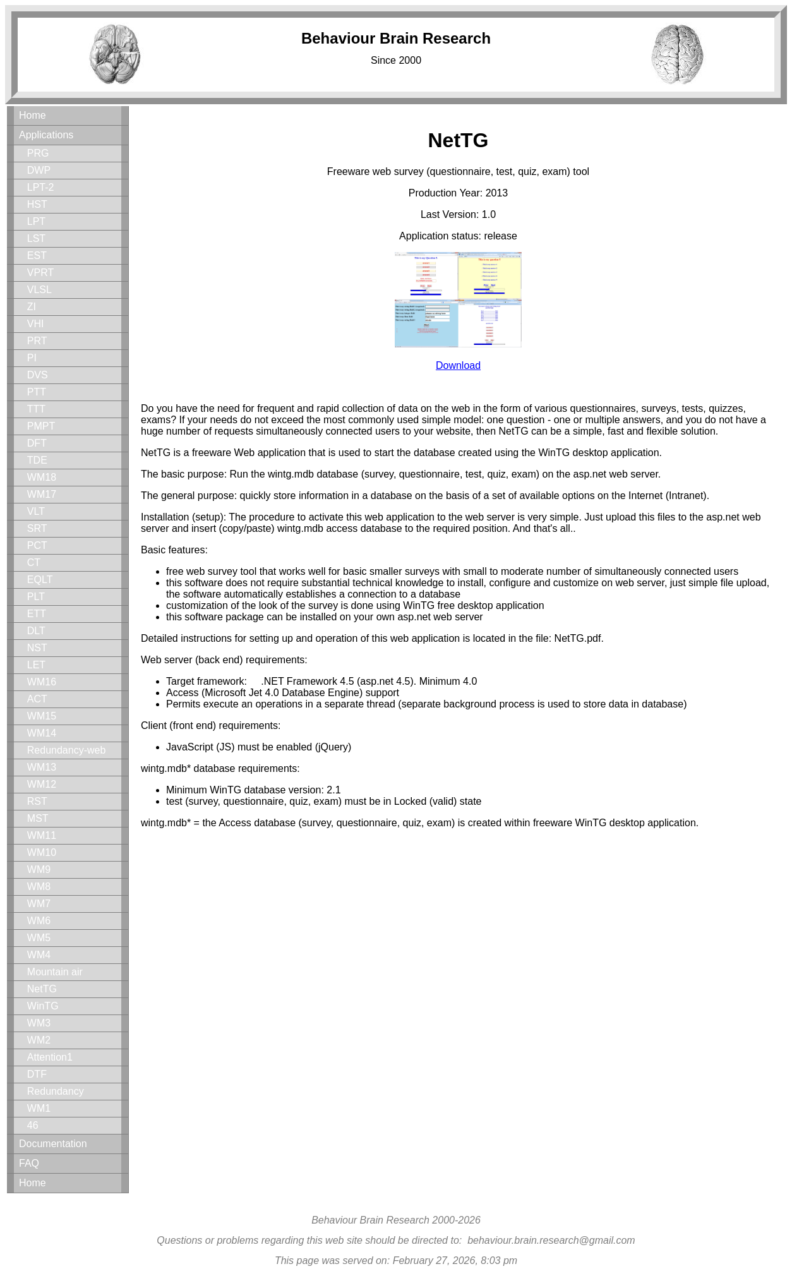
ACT (37, 699)
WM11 (41, 835)
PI (32, 357)
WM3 (39, 1023)
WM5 (39, 937)
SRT (37, 528)
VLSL (39, 289)
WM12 (41, 784)
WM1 (39, 1108)
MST (38, 818)
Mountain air (55, 971)
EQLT (40, 579)
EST (37, 255)
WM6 (39, 920)
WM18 (41, 477)
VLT (36, 511)
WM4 (39, 954)
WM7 (39, 903)
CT (33, 562)
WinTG (43, 1006)
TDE (37, 460)
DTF (37, 1074)
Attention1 (50, 1057)
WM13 (41, 767)
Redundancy (55, 1091)
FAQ (29, 1163)
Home (32, 115)
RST (37, 801)
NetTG (42, 989)
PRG (38, 153)
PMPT (41, 426)
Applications (46, 134)
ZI (31, 306)
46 (33, 1125)
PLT (36, 596)
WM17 (41, 494)
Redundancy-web (66, 750)
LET (36, 664)
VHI (35, 323)
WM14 (41, 733)
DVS (37, 375)
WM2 (39, 1040)
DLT (36, 630)
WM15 (41, 716)
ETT (36, 613)
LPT (36, 221)
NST (37, 647)
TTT (36, 409)
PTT (36, 392)
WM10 (41, 852)
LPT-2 (40, 187)
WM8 (39, 886)
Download (458, 365)
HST (37, 204)
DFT (37, 443)
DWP (39, 170)
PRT (37, 340)
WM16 (41, 682)
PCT (37, 545)
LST (36, 238)
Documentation (53, 1143)
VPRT (40, 272)
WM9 (39, 869)
